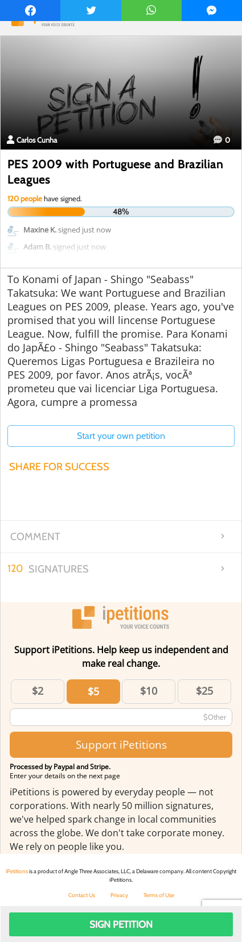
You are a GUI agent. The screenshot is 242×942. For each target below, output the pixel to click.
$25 (204, 691)
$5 (93, 691)
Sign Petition (121, 924)
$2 (37, 691)
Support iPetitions (121, 744)
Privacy (119, 895)
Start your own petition (121, 435)
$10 (148, 691)
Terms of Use (158, 895)
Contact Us (81, 895)
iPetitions (17, 871)
